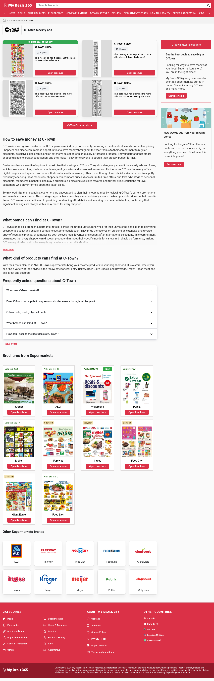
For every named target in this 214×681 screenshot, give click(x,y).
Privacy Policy (96, 641)
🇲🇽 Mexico (149, 631)
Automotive (51, 652)
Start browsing (176, 96)
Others (8, 652)
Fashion (116, 13)
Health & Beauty (160, 13)
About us (94, 628)
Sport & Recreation (184, 13)
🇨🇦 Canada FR (151, 626)
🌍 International (152, 642)
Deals (21, 13)
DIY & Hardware (99, 13)
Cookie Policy (96, 634)
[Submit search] (208, 5)
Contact (93, 621)
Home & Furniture (77, 13)
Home (12, 13)
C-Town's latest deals (79, 125)
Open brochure (55, 73)
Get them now (174, 164)
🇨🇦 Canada (149, 621)
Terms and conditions (100, 654)
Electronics (55, 13)
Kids (201, 13)
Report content (97, 647)
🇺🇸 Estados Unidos (154, 637)
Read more (8, 249)
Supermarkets (36, 13)
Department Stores (136, 13)
